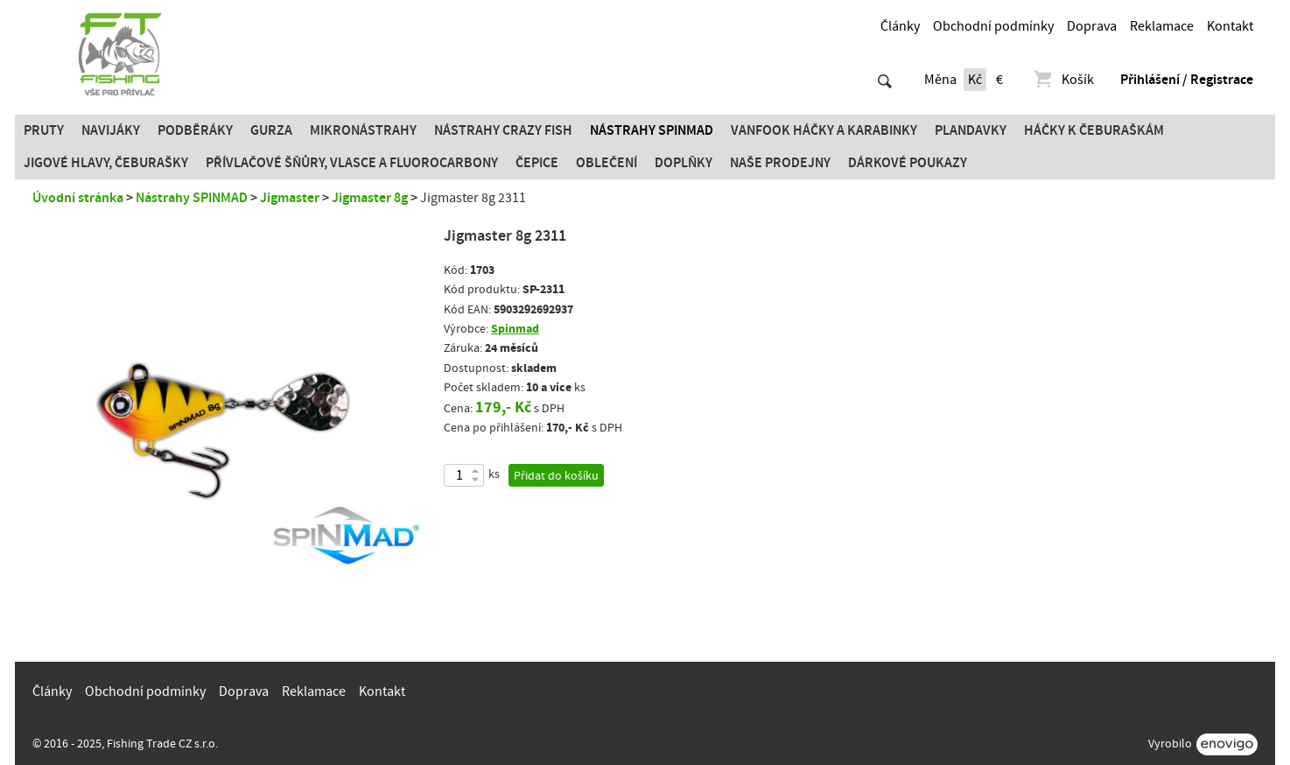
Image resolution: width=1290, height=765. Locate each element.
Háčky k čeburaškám (1094, 130)
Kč (975, 80)
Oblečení (606, 163)
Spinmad (515, 328)
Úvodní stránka (77, 198)
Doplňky (683, 163)
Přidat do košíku (556, 476)
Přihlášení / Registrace (1186, 80)
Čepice (536, 163)
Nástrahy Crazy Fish (503, 130)
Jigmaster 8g (370, 198)
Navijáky (110, 130)
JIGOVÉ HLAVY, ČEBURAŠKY (106, 163)
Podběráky (195, 130)
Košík (1063, 80)
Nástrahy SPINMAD (651, 130)
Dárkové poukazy (907, 163)
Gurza (271, 130)
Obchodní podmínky (993, 26)
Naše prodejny (780, 163)
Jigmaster (289, 198)
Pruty (44, 130)
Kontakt (1230, 26)
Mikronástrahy (363, 130)
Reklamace (1162, 26)
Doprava (1092, 26)
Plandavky (970, 130)
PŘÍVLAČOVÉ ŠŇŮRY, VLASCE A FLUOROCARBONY (352, 163)
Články (900, 26)
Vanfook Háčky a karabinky (824, 130)
